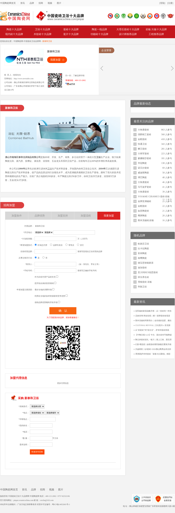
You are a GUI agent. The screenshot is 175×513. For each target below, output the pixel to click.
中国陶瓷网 (18, 41)
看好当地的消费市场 (43, 290)
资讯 (22, 3)
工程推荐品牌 (156, 34)
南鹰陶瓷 (142, 258)
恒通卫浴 (142, 144)
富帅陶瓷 (142, 253)
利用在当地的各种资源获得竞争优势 (50, 296)
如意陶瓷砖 (143, 211)
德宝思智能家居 (145, 263)
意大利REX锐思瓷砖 (148, 272)
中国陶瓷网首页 (8, 3)
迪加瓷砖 (142, 267)
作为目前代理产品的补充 (45, 277)
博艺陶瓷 (142, 177)
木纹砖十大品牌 (42, 34)
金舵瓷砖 (142, 139)
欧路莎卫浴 (143, 244)
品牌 (32, 3)
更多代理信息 (63, 383)
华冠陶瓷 (142, 163)
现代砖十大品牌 (14, 34)
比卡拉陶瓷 (143, 248)
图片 (59, 3)
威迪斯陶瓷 (143, 172)
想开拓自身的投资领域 (44, 283)
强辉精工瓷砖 (144, 134)
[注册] (170, 3)
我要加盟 (55, 59)
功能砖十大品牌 (99, 34)
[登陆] (162, 3)
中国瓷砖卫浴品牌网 (32, 41)
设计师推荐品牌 (128, 34)
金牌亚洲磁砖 (144, 201)
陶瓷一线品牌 (99, 29)
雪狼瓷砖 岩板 (145, 282)
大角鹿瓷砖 (143, 130)
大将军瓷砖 (143, 153)
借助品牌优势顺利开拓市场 (46, 302)
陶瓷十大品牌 (14, 29)
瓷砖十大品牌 (71, 29)
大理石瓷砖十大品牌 (127, 29)
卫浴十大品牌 (42, 29)
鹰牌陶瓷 (142, 215)
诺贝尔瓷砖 (143, 168)
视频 (50, 3)
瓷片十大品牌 (71, 34)
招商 (41, 3)
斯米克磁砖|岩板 (146, 220)
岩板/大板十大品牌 (156, 29)
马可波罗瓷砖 (144, 187)
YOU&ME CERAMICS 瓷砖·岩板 (154, 196)
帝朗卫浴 (142, 287)
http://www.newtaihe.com (24, 78)
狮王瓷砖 (142, 149)
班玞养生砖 (143, 277)
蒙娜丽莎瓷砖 (144, 158)
